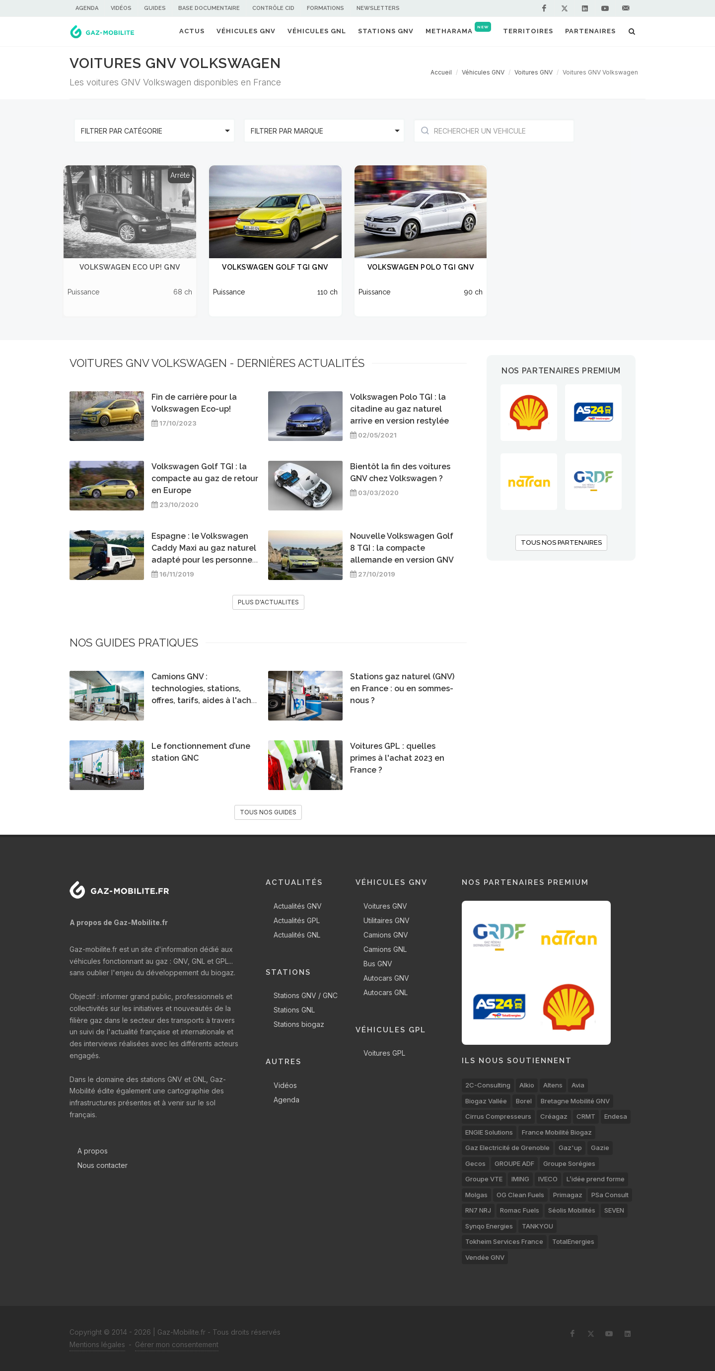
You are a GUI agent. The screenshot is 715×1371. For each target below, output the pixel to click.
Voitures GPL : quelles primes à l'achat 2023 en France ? (397, 758)
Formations (325, 8)
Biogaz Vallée (486, 1101)
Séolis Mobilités (571, 1210)
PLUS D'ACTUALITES (268, 602)
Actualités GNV (298, 906)
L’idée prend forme (596, 1179)
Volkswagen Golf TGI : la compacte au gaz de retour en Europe (204, 478)
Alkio (526, 1085)
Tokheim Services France (504, 1241)
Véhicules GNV (483, 72)
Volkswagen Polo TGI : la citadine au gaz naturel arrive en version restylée (399, 409)
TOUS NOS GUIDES (268, 812)
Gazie (600, 1148)
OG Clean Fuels (520, 1195)
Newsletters (378, 8)
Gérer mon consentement (176, 1344)
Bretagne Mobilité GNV (575, 1101)
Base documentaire (209, 8)
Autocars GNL (385, 992)
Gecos (475, 1163)
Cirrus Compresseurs (498, 1116)
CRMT (585, 1116)
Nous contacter (102, 1165)
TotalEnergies (573, 1241)
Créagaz (554, 1116)
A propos (92, 1151)
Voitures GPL (384, 1053)
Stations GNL (294, 1010)
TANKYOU (537, 1226)
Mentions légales (97, 1344)
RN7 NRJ (478, 1210)
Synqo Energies (489, 1226)
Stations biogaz (299, 1024)
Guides (155, 8)
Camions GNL (385, 949)
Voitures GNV (533, 72)
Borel (524, 1101)
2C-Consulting (487, 1085)
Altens (553, 1085)
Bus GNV (377, 963)
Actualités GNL (297, 935)
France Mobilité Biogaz (557, 1132)
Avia (578, 1085)
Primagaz (567, 1195)
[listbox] (154, 130)
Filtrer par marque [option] (287, 131)
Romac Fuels (519, 1210)
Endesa (615, 1116)
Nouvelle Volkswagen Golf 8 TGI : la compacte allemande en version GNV (402, 548)
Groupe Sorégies (569, 1163)
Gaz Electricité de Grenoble (507, 1148)
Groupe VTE (483, 1179)
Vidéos (121, 8)
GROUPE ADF (514, 1163)
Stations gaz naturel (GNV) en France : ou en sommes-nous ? (402, 688)
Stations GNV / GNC (306, 995)
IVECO (548, 1179)
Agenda (86, 8)
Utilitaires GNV (386, 920)
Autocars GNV (386, 978)
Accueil (441, 72)
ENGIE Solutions (489, 1132)
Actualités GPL (297, 920)
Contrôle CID (273, 8)
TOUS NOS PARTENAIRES (561, 542)
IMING (520, 1179)
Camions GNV (385, 935)
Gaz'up (570, 1148)
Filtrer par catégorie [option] (121, 131)
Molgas (476, 1195)
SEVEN (614, 1210)
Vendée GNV (484, 1257)
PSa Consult (610, 1195)
